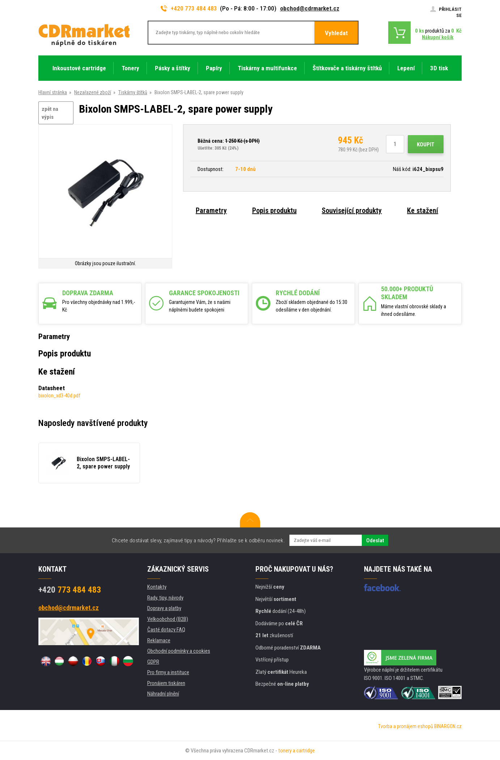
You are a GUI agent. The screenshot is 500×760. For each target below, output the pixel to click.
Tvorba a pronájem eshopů (405, 726)
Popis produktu (274, 210)
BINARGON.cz (448, 726)
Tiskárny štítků (132, 92)
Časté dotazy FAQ (166, 629)
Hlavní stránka (52, 92)
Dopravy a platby (164, 608)
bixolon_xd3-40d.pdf (59, 395)
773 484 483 (69, 590)
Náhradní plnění (163, 693)
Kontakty (156, 587)
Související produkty (352, 210)
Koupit (426, 144)
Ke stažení (422, 210)
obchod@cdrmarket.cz (309, 8)
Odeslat (375, 540)
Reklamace (158, 640)
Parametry (211, 210)
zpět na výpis (50, 113)
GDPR (153, 662)
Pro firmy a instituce (168, 672)
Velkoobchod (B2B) (167, 619)
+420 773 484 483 (189, 8)
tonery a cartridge (296, 750)
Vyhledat (336, 33)
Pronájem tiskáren (166, 683)
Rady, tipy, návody (165, 597)
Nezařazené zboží (92, 92)
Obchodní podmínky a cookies (178, 651)
